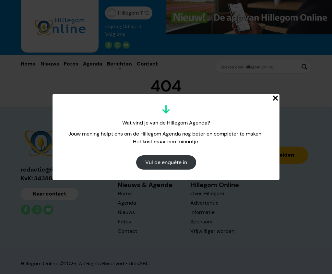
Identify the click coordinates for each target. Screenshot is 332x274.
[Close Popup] (275, 98)
